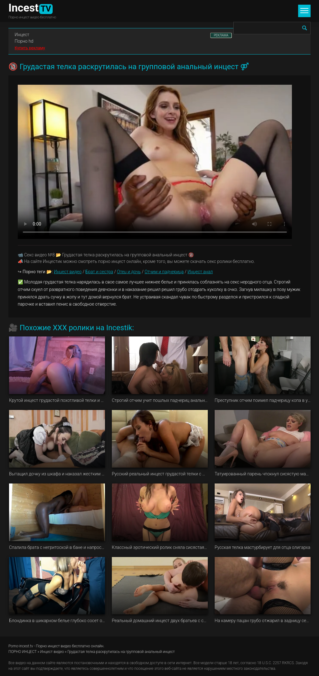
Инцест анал (200, 271)
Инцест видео (68, 271)
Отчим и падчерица (164, 271)
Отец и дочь (128, 271)
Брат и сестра (99, 271)
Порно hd (24, 41)
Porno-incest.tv (20, 646)
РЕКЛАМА (221, 35)
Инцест (22, 34)
